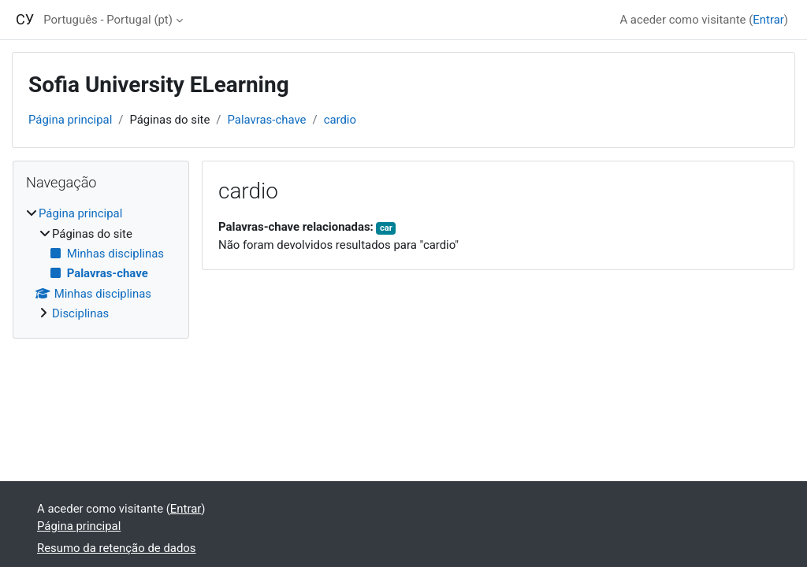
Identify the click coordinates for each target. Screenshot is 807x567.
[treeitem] (101, 263)
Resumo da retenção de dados (116, 548)
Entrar (768, 20)
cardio (340, 120)
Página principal (70, 120)
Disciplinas (80, 313)
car (386, 228)
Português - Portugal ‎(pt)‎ (108, 20)
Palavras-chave (266, 120)
